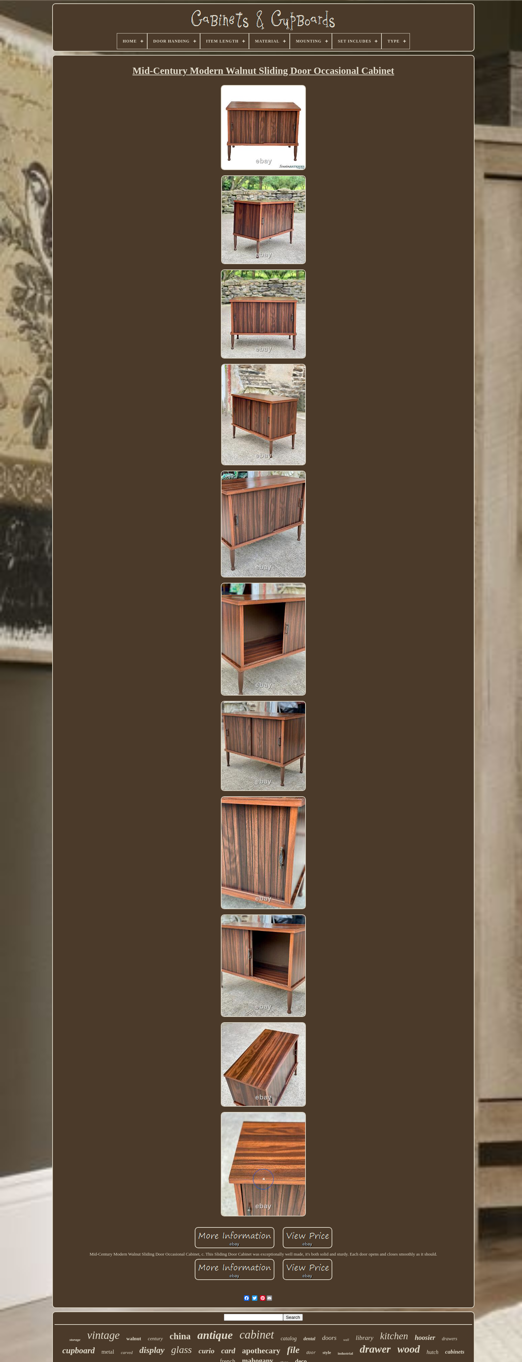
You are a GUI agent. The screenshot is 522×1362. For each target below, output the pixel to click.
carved (127, 1352)
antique (215, 1335)
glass (181, 1349)
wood (409, 1349)
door (311, 1353)
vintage (103, 1335)
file (293, 1350)
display (152, 1350)
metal (107, 1352)
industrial (345, 1353)
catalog (289, 1338)
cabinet (257, 1334)
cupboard (78, 1350)
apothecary (261, 1350)
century (155, 1338)
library (364, 1337)
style (327, 1352)
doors (329, 1337)
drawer (375, 1349)
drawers (449, 1338)
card (228, 1351)
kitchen (394, 1336)
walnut (133, 1338)
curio (206, 1351)
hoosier (425, 1337)
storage (74, 1340)
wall (346, 1340)
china (180, 1336)
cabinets (454, 1352)
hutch (433, 1352)
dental (309, 1338)
